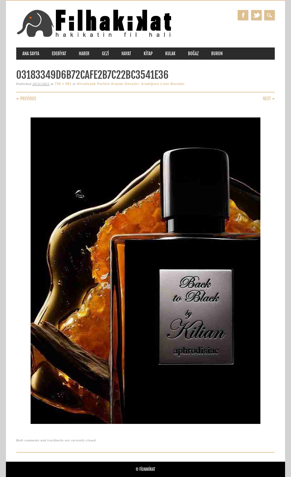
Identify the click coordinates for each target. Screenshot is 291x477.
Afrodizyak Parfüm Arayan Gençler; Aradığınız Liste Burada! (130, 84)
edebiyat (59, 53)
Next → (269, 98)
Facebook (243, 15)
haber (84, 53)
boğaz (193, 53)
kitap (148, 53)
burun (217, 53)
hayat (126, 53)
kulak (170, 53)
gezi (105, 53)
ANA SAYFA (30, 53)
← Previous (26, 98)
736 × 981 (63, 84)
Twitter (256, 15)
